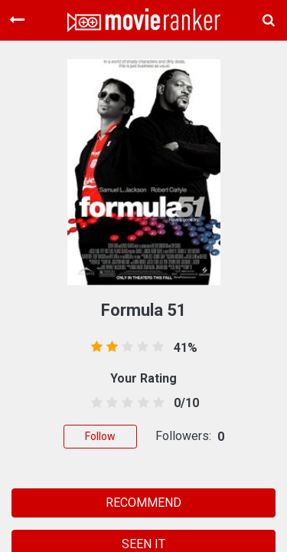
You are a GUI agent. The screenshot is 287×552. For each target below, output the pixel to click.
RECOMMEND (143, 502)
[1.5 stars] (110, 403)
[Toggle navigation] (17, 20)
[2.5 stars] (125, 403)
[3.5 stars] (140, 403)
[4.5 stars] (156, 403)
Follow (100, 436)
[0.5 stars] (94, 403)
